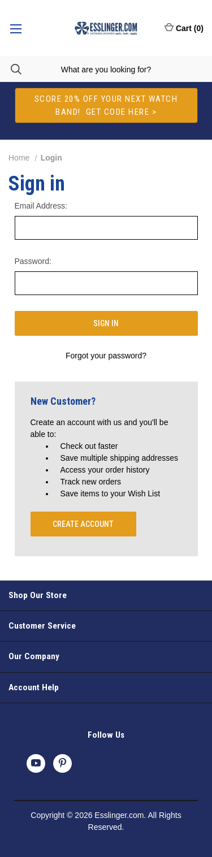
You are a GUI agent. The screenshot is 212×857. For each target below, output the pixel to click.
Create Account (83, 524)
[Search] (10, 69)
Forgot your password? (106, 355)
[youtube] (36, 763)
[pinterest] (62, 763)
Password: (33, 261)
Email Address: (41, 205)
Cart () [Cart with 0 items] (184, 28)
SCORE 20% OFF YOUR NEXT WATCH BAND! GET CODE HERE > (106, 105)
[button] (106, 105)
